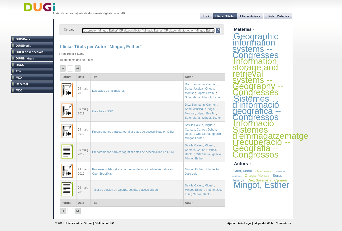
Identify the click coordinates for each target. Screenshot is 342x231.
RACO (20, 65)
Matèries (243, 29)
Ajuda (231, 223)
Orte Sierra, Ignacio (208, 134)
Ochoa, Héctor (202, 194)
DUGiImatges (25, 58)
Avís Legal (244, 223)
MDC (19, 90)
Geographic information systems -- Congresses (255, 46)
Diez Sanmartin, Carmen (201, 84)
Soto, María (192, 97)
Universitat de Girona (78, 223)
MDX (19, 77)
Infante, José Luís (263, 171)
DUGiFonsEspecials (29, 52)
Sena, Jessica (194, 88)
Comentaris (283, 223)
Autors (241, 163)
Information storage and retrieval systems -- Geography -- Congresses (257, 76)
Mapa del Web (263, 223)
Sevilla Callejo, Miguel (199, 125)
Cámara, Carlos (195, 129)
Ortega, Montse (257, 175)
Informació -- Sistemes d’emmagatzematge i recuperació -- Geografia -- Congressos (270, 138)
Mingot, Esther (211, 97)
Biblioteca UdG (104, 223)
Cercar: (69, 29)
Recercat (22, 84)
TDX (19, 71)
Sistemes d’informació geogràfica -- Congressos (256, 108)
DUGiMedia (23, 45)
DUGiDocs (23, 39)
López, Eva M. (206, 93)
